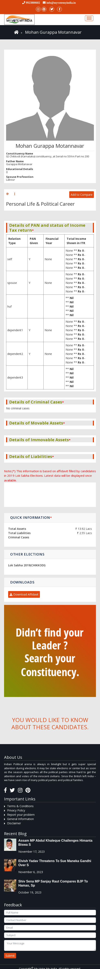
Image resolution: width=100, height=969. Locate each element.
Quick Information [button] (31, 517)
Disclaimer (14, 823)
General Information (20, 819)
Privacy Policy (16, 810)
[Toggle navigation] (89, 18)
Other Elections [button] (27, 554)
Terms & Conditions (20, 806)
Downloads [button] (22, 582)
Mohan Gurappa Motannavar (53, 32)
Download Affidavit (24, 594)
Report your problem (21, 815)
